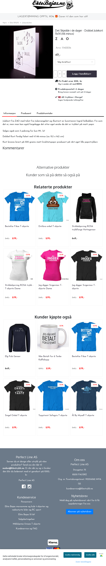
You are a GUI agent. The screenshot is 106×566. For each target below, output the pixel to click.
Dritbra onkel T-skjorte (50, 226)
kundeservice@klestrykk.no (79, 489)
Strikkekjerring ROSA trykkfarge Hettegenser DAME (84, 229)
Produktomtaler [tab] (45, 113)
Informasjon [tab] (9, 113)
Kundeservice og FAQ (26, 529)
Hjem (5, 23)
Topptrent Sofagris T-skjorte (53, 415)
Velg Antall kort (64, 62)
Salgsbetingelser (26, 519)
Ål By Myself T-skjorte (83, 415)
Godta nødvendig (72, 555)
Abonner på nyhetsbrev (79, 512)
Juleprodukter (26, 23)
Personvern (26, 502)
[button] (24, 77)
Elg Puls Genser (12, 356)
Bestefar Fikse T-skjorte (17, 226)
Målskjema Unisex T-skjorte (26, 524)
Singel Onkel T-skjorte (16, 415)
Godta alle (90, 555)
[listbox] (75, 62)
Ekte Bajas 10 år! (26, 514)
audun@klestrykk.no (13, 468)
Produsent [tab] (26, 113)
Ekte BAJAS (13, 23)
